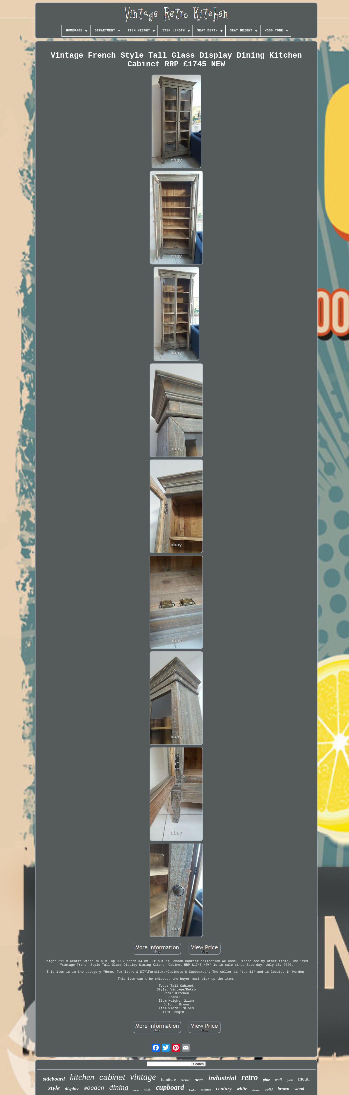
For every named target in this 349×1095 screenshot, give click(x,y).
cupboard (170, 1087)
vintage (143, 1077)
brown (284, 1088)
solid (268, 1089)
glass (290, 1080)
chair (147, 1089)
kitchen (82, 1077)
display (71, 1088)
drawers (256, 1090)
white (241, 1088)
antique (206, 1089)
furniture (168, 1079)
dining (118, 1087)
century (224, 1088)
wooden (94, 1088)
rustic (198, 1080)
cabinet (112, 1077)
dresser (185, 1080)
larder (192, 1090)
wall (278, 1080)
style (54, 1088)
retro (249, 1077)
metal (304, 1079)
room (137, 1090)
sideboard (54, 1079)
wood (299, 1088)
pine (266, 1080)
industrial (222, 1078)
